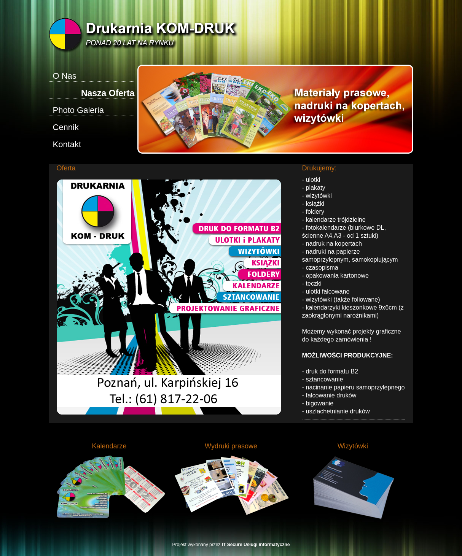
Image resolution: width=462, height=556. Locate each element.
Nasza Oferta (108, 93)
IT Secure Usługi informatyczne (256, 544)
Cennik (66, 127)
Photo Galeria (78, 110)
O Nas (64, 76)
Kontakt (67, 144)
